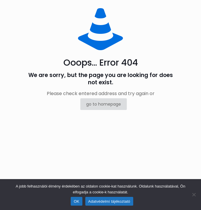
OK (76, 201)
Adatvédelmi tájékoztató (109, 201)
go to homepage (103, 104)
